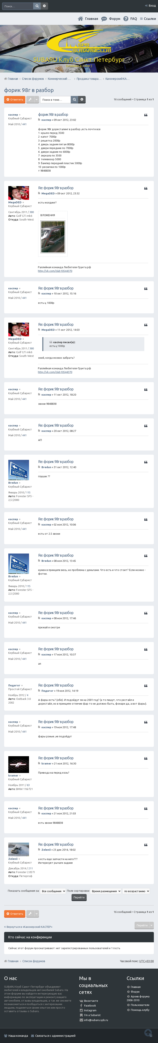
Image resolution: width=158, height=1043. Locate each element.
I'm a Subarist (92, 1015)
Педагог (14, 685)
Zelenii (13, 858)
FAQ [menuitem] (133, 19)
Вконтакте (91, 1000)
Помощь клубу (140, 1009)
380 (31, 212)
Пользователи (140, 1004)
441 (24, 124)
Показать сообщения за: (37, 890)
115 (28, 492)
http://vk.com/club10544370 (55, 270)
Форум (135, 991)
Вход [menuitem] (152, 5)
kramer (13, 775)
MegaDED (15, 202)
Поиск (37, 6)
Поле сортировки (94, 890)
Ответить (16, 99)
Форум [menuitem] (114, 19)
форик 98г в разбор (29, 90)
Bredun (13, 482)
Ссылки (150, 19)
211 (30, 868)
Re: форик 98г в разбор (55, 188)
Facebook (90, 1005)
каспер (13, 114)
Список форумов (33, 961)
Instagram (90, 1010)
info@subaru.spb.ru (96, 1020)
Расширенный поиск (44, 6)
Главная (91, 19)
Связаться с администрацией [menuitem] (55, 1035)
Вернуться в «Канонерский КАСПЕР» (29, 926)
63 (28, 785)
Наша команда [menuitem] (18, 1035)
